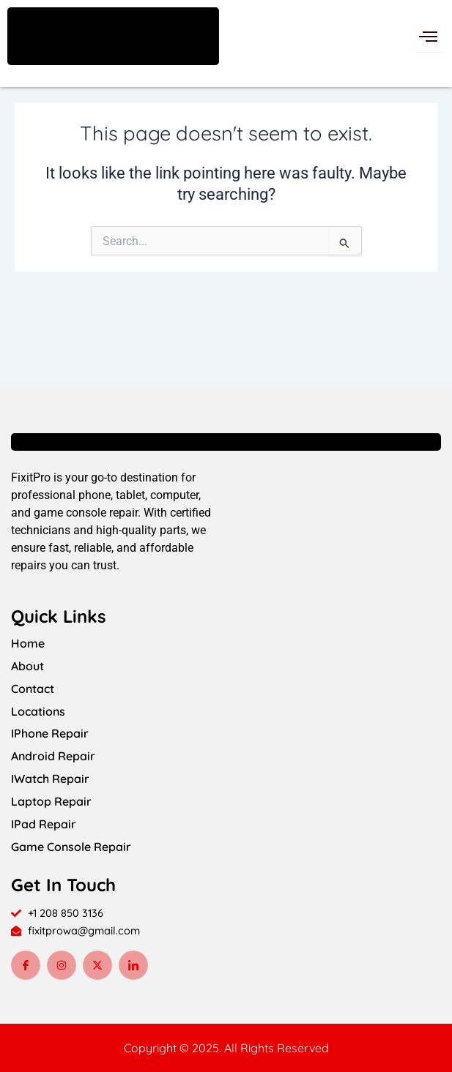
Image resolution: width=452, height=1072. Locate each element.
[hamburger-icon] (428, 36)
